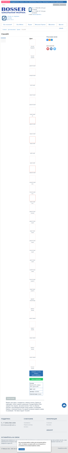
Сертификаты (27, 422)
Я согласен (21, 449)
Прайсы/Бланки (32, 1)
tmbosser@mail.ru (36, 14)
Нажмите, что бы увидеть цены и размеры (36, 373)
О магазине (49, 422)
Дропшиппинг (59, 1)
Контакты (53, 1)
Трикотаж (52, 24)
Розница (39, 1)
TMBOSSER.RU (6, 1)
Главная (4, 29)
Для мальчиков (7, 24)
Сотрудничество (15, 1)
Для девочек (20, 24)
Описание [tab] (10, 398)
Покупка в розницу (28, 424)
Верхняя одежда (61, 25)
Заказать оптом (24, 1)
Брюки (18, 29)
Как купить (48, 424)
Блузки (30, 24)
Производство (46, 1)
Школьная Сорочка (40, 24)
